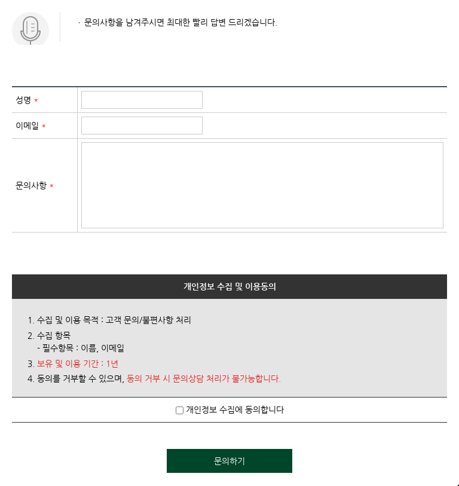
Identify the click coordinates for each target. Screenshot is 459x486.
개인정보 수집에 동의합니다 (230, 409)
